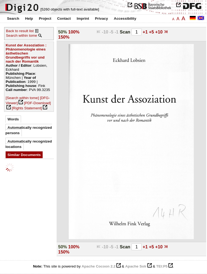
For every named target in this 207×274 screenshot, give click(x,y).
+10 (159, 31)
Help (29, 18)
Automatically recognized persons (28, 130)
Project (45, 18)
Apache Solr (136, 266)
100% (74, 31)
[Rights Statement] (27, 108)
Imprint (83, 18)
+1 (146, 31)
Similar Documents (24, 155)
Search (13, 18)
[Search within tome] (22, 98)
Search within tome (21, 35)
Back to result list (20, 31)
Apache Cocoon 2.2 (99, 266)
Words (13, 119)
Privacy (101, 18)
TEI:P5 (161, 266)
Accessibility (125, 18)
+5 (152, 31)
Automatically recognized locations (28, 144)
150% (64, 37)
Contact (64, 18)
